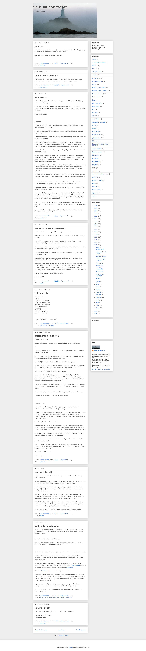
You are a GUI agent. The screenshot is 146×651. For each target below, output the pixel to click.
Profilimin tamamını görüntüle (101, 369)
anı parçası (43, 597)
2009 (96, 205)
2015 (96, 221)
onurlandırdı (69, 567)
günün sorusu (43, 87)
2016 (96, 224)
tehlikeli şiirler (96, 189)
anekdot (94, 75)
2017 (96, 226)
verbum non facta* (50, 7)
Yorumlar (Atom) (63, 635)
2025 (96, 311)
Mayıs (98, 289)
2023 (96, 242)
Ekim (97, 302)
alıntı (93, 68)
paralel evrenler (97, 180)
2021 (96, 237)
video (93, 196)
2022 (96, 239)
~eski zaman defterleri (98, 62)
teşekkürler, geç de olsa (47, 336)
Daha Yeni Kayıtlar (41, 630)
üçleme (94, 193)
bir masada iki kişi (97, 94)
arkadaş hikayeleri (51, 597)
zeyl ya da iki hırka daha (47, 526)
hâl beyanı (43, 65)
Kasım (98, 305)
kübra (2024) (41, 97)
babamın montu (45, 571)
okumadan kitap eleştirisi (99, 174)
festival (94, 125)
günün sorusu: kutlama (46, 75)
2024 (96, 245)
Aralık (98, 308)
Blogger (71, 647)
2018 (96, 229)
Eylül (97, 300)
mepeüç (94, 164)
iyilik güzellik (41, 293)
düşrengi (94, 112)
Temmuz (98, 294)
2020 (96, 234)
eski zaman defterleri (98, 122)
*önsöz (94, 59)
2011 (96, 211)
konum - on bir (42, 608)
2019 (96, 232)
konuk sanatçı (96, 161)
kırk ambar (95, 155)
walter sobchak (76, 565)
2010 (96, 208)
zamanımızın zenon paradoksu (50, 228)
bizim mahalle (96, 97)
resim (94, 183)
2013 (96, 216)
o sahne (94, 171)
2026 (96, 313)
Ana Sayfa (61, 630)
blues (93, 100)
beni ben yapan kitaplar (99, 90)
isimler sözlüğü (96, 149)
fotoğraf (94, 128)
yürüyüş (39, 46)
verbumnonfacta (99, 350)
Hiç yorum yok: (64, 63)
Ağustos (98, 297)
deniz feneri (95, 106)
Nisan (98, 287)
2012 (96, 213)
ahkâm (42, 218)
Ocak (98, 247)
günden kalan (43, 325)
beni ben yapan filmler (63, 597)
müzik (94, 168)
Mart (97, 284)
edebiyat (94, 116)
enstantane (95, 119)
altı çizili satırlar (97, 72)
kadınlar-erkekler (97, 152)
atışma (94, 84)
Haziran (98, 292)
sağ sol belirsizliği (44, 472)
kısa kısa (95, 158)
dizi (45, 218)
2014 (96, 218)
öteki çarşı (95, 177)
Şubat (98, 281)
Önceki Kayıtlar (81, 630)
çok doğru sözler (97, 103)
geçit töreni (95, 131)
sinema (94, 186)
